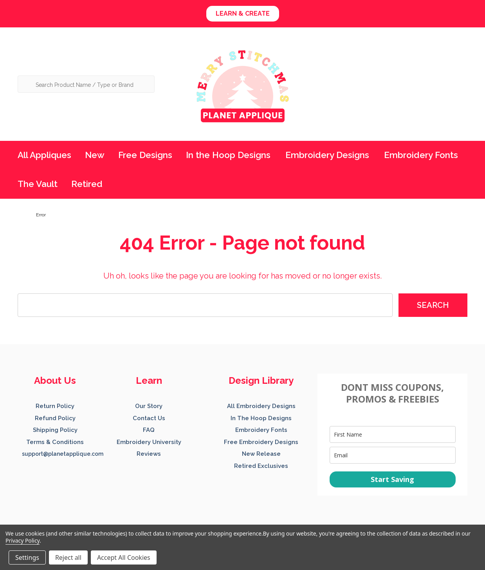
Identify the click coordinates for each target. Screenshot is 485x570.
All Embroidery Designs (261, 406)
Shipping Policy (55, 429)
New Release (261, 453)
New (95, 155)
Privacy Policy (22, 540)
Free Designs (145, 155)
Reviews (149, 453)
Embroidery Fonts (421, 155)
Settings (27, 557)
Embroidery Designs (327, 155)
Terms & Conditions (55, 442)
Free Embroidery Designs (261, 442)
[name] (393, 434)
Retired (87, 184)
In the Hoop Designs (228, 155)
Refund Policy (55, 418)
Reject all (68, 557)
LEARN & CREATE (243, 13)
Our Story (148, 406)
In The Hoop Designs (261, 418)
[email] (393, 455)
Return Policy (55, 406)
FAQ (149, 429)
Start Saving (392, 479)
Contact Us (149, 418)
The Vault (38, 184)
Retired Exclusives (261, 465)
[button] (242, 14)
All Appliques (44, 155)
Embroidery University (149, 442)
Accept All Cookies (123, 557)
